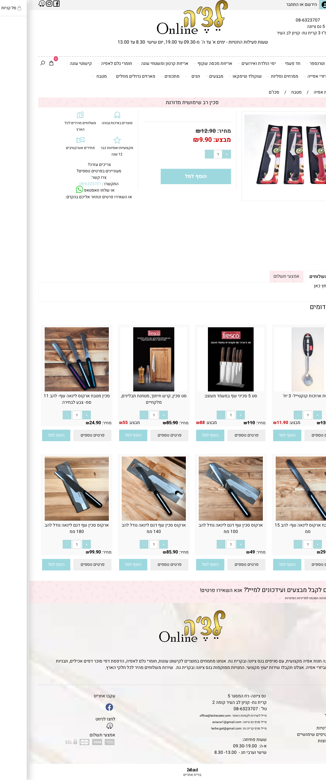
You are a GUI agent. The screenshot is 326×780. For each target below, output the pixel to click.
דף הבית (307, 696)
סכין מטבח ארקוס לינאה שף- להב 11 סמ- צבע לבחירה (47, 399)
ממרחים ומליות (253, 76)
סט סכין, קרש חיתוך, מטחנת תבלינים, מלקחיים (124, 399)
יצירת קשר (304, 715)
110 (222, 422)
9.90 (176, 140)
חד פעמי (261, 63)
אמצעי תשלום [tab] (257, 276)
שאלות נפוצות (301, 741)
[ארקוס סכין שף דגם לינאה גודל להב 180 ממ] (47, 519)
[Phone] (314, 744)
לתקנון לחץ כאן (298, 286)
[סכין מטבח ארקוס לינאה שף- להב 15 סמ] (278, 519)
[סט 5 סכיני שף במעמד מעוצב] (201, 390)
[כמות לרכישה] (188, 154)
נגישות (308, 721)
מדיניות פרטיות (300, 728)
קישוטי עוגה (49, 63)
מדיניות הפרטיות (266, 598)
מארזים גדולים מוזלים (106, 76)
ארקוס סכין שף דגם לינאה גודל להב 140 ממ (124, 528)
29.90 (297, 552)
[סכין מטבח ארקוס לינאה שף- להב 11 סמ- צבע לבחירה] (47, 390)
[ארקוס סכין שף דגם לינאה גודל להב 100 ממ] (201, 519)
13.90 (297, 422)
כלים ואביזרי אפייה (293, 76)
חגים (163, 76)
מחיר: (194, 131)
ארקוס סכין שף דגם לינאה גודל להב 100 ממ (201, 528)
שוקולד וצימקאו (216, 76)
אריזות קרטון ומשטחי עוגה (133, 63)
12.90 (179, 131)
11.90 (253, 422)
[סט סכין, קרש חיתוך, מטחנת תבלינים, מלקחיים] (124, 390)
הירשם (281, 4)
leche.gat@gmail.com (197, 728)
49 (223, 552)
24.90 (66, 422)
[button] (258, 435)
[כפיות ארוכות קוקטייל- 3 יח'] (278, 390)
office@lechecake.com (186, 715)
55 (96, 422)
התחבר (263, 4)
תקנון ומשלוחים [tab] (296, 276)
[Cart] (22, 63)
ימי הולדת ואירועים (227, 63)
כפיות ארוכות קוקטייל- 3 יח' (279, 396)
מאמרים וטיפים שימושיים (291, 734)
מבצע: (192, 140)
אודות (309, 709)
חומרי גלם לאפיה (85, 63)
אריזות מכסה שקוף (183, 63)
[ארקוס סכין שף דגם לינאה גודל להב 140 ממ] (124, 519)
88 (173, 422)
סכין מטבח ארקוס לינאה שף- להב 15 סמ (278, 528)
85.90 (143, 422)
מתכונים (140, 76)
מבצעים (185, 76)
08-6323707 (278, 20)
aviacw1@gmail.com (197, 722)
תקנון (308, 702)
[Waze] (314, 756)
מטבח (70, 76)
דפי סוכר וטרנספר (294, 63)
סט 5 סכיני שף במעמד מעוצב (201, 396)
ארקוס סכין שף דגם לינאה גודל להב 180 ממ (47, 528)
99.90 (66, 552)
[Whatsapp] (314, 768)
